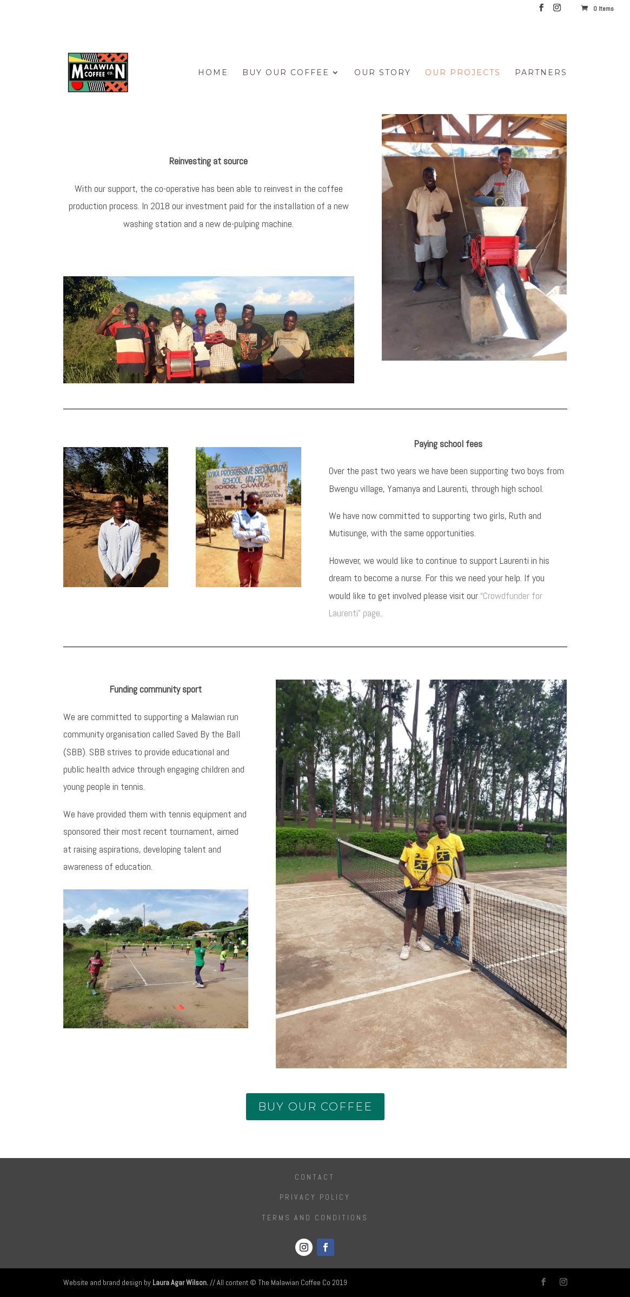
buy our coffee (315, 1106)
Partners (541, 73)
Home (213, 73)
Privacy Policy (315, 1197)
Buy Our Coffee (285, 73)
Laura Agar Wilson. (180, 1282)
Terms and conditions (315, 1217)
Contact (315, 1177)
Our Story (382, 73)
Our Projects (463, 73)
